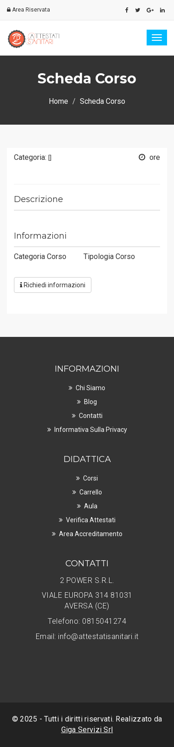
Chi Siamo (90, 388)
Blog (90, 401)
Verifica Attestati (91, 520)
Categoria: (33, 157)
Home (58, 101)
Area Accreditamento (90, 534)
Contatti (91, 415)
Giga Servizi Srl (87, 729)
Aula (90, 506)
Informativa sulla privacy (90, 429)
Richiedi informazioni (52, 285)
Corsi (90, 478)
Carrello (90, 492)
